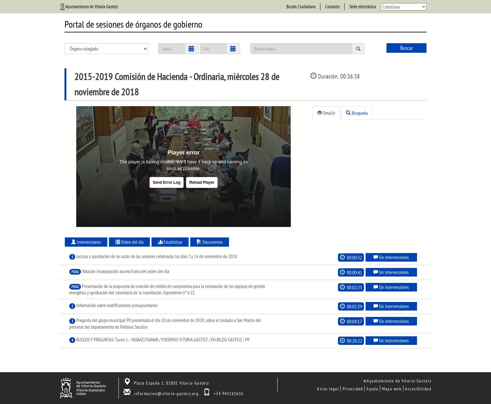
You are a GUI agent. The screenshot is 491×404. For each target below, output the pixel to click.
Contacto (332, 6)
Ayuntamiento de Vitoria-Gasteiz (91, 6)
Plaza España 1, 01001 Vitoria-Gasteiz (171, 383)
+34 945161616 (229, 393)
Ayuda (372, 389)
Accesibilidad (418, 389)
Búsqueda (357, 113)
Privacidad (353, 389)
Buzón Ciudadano (300, 6)
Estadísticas (170, 242)
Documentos (210, 242)
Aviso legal (328, 389)
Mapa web (392, 389)
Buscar (406, 47)
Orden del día (129, 242)
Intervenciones (86, 242)
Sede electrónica (362, 6)
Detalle (326, 113)
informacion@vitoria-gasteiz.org (166, 393)
